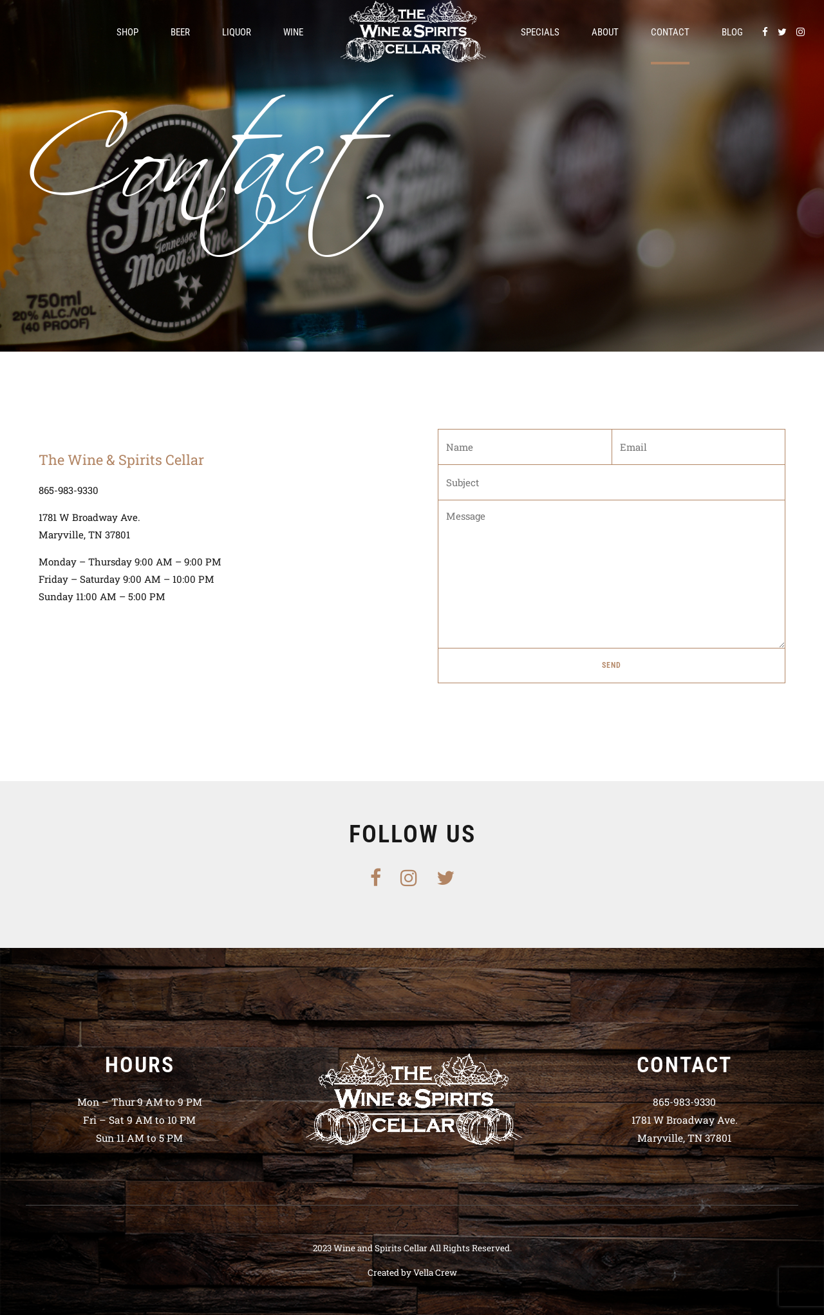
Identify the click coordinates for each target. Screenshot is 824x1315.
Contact (670, 32)
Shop (127, 32)
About (605, 32)
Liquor (236, 32)
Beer (180, 32)
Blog (732, 32)
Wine (293, 32)
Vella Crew (435, 1272)
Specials (540, 32)
